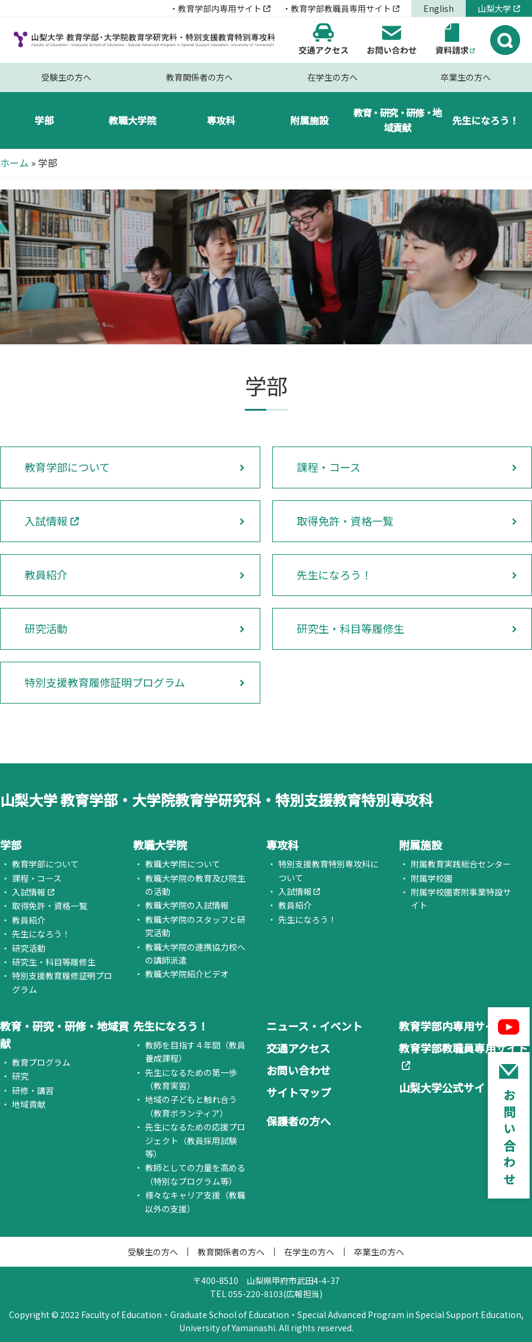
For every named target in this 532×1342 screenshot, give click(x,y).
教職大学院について (182, 864)
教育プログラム (41, 1062)
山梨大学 (494, 8)
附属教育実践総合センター (461, 864)
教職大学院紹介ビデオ (187, 974)
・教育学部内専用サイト (216, 8)
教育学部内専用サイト (452, 1026)
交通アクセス (298, 1048)
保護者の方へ (298, 1121)
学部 (44, 120)
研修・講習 (33, 1090)
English (438, 8)
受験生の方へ (66, 77)
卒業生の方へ (466, 77)
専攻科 (221, 120)
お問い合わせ (298, 1070)
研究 (20, 1076)
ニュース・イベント (314, 1026)
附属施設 (309, 120)
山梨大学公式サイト (447, 1087)
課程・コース (329, 467)
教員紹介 (45, 574)
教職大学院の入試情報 (187, 905)
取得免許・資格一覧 (345, 520)
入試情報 (45, 520)
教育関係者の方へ (199, 77)
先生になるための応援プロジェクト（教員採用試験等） (195, 1140)
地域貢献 (28, 1104)
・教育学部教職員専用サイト (336, 8)
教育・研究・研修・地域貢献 (397, 120)
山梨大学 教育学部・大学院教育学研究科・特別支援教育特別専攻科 (216, 799)
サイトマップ (298, 1092)
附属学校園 (432, 878)
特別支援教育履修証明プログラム (104, 682)
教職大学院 (132, 120)
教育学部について (67, 467)
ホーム (14, 162)
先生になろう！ (485, 120)
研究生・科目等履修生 (350, 628)
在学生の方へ (332, 77)
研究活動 (45, 628)
